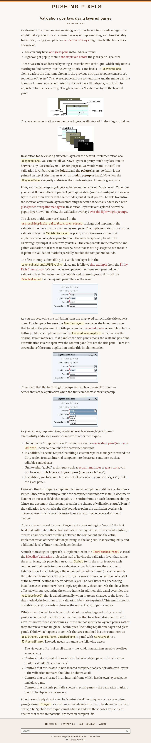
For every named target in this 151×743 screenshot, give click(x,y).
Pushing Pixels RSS (77, 740)
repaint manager (90, 467)
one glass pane (59, 52)
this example (98, 265)
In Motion (51, 724)
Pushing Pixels (77, 7)
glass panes (28, 207)
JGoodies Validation (39, 557)
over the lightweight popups (108, 212)
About (102, 724)
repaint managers (52, 207)
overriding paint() (105, 443)
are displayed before (74, 57)
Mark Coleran (87, 724)
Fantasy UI (68, 724)
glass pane (112, 467)
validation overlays (76, 40)
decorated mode (93, 328)
